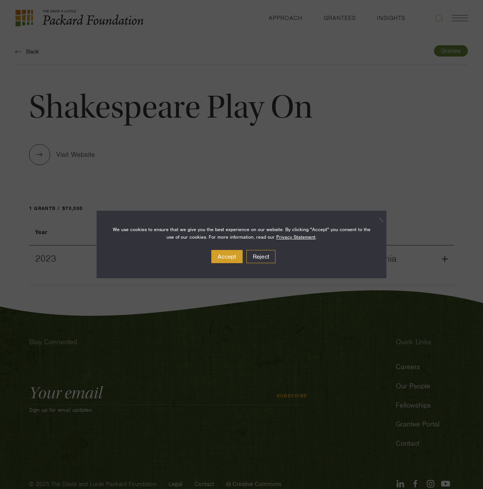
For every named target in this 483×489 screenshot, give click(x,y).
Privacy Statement (295, 237)
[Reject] (377, 220)
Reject (261, 257)
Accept (227, 257)
